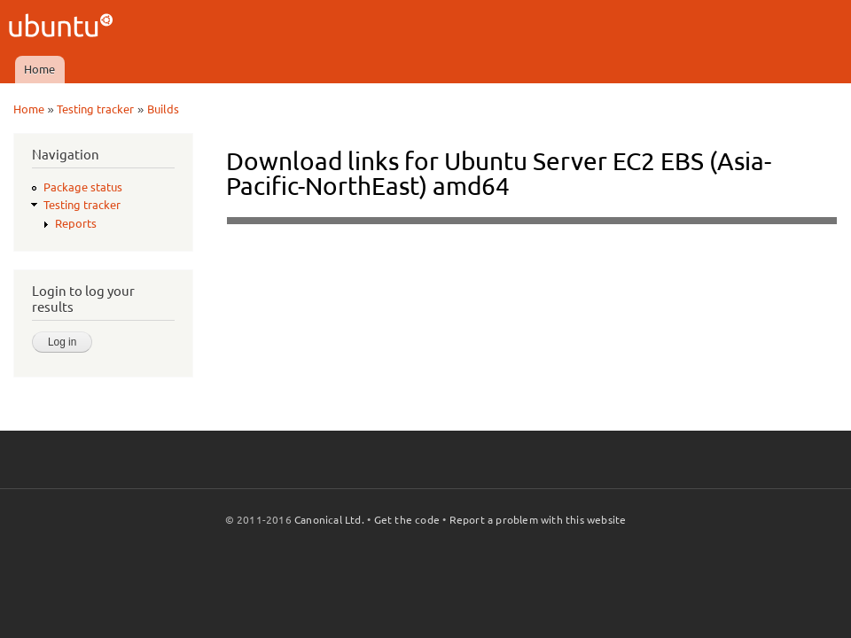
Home (39, 69)
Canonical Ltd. (329, 519)
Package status (82, 187)
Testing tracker (95, 109)
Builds (163, 109)
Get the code (407, 519)
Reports (76, 223)
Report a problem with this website (538, 519)
